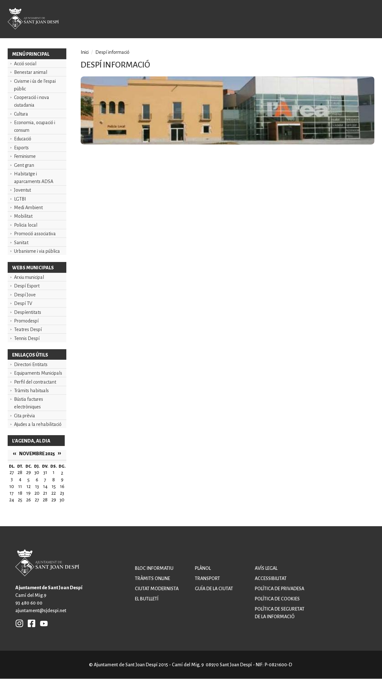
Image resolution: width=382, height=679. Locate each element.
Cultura (21, 114)
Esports (21, 147)
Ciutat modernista (157, 588)
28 (45, 499)
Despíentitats (27, 312)
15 (54, 486)
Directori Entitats (31, 364)
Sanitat (21, 242)
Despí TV (23, 303)
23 (62, 493)
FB (30, 623)
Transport (207, 578)
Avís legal (266, 568)
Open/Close (361, 20)
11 (20, 486)
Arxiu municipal (29, 277)
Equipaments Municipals (38, 373)
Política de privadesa (279, 588)
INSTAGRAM (19, 623)
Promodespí (26, 320)
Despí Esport (27, 285)
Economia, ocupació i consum (34, 126)
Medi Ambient (28, 207)
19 (28, 493)
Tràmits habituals (31, 390)
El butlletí (146, 598)
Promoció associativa (35, 233)
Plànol (203, 568)
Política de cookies (277, 598)
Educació (22, 138)
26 (28, 499)
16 (62, 486)
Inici (85, 52)
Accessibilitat (271, 578)
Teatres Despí (28, 329)
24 (11, 499)
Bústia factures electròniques (28, 403)
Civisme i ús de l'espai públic (35, 85)
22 (53, 493)
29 (53, 499)
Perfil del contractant (35, 382)
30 (62, 499)
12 (28, 486)
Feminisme (25, 156)
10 (11, 486)
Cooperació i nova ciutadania (31, 101)
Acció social (25, 63)
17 (12, 493)
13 (37, 486)
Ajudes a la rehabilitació (38, 424)
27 (37, 499)
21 (45, 493)
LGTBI (20, 199)
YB (42, 623)
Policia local (25, 225)
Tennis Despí (27, 338)
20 (37, 493)
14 (45, 486)
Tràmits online (152, 578)
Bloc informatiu (154, 568)
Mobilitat (23, 216)
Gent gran (24, 165)
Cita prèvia (24, 415)
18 (20, 493)
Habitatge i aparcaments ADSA (33, 177)
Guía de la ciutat (214, 588)
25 (20, 499)
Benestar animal (30, 72)
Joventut (22, 190)
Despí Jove (25, 294)
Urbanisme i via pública (37, 251)
